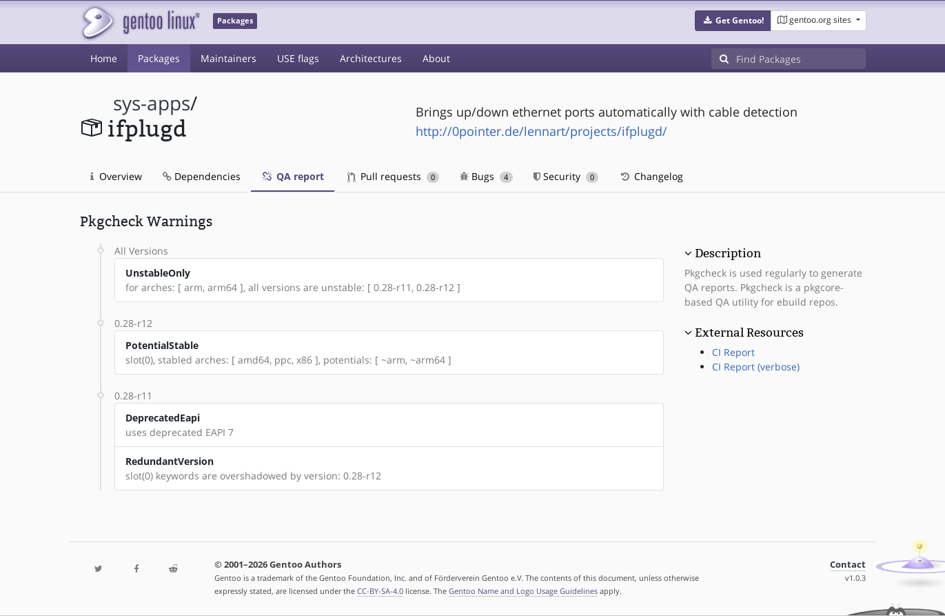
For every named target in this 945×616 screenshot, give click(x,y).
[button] (733, 20)
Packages (159, 58)
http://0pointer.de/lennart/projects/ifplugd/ (541, 131)
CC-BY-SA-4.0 (380, 591)
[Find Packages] (801, 58)
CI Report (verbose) (756, 366)
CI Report (733, 352)
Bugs (486, 176)
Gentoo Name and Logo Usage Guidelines (523, 591)
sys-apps (151, 103)
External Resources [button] (749, 332)
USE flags (298, 58)
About (436, 58)
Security (566, 176)
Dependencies (202, 176)
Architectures (371, 58)
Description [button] (728, 253)
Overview (116, 176)
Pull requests (393, 176)
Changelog (651, 176)
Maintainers (228, 58)
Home (103, 58)
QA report (292, 176)
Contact (848, 564)
